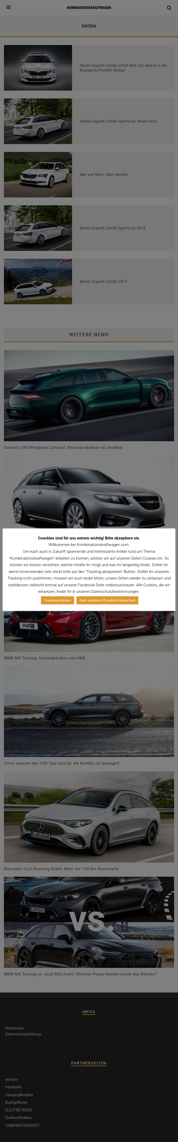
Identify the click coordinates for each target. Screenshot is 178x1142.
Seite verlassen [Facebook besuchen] (107, 600)
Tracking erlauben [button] (57, 600)
